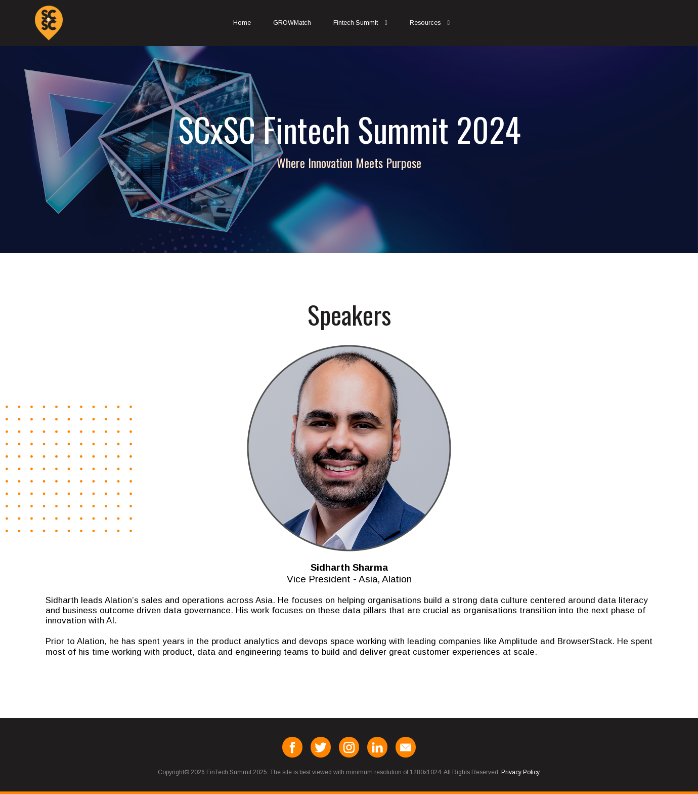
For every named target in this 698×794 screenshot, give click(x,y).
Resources (425, 22)
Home (242, 22)
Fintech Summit (355, 22)
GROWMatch (292, 22)
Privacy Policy (520, 772)
